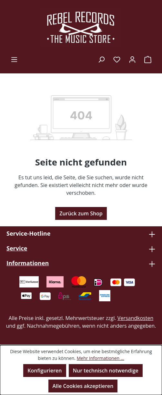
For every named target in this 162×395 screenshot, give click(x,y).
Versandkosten (135, 318)
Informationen (27, 263)
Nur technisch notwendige (105, 370)
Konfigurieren (44, 370)
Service (16, 248)
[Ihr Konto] (132, 59)
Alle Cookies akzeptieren (83, 386)
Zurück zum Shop (81, 213)
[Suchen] (101, 59)
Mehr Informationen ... (100, 358)
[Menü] (14, 59)
